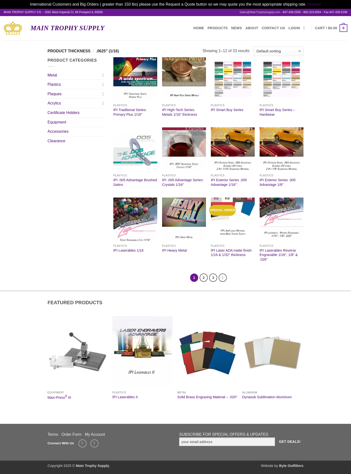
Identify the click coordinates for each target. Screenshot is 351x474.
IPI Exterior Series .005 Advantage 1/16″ (229, 182)
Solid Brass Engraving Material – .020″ (207, 397)
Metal (52, 75)
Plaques (55, 94)
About (251, 28)
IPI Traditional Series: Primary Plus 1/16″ (130, 112)
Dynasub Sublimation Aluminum (267, 397)
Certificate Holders (64, 113)
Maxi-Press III (59, 397)
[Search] (305, 28)
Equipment (57, 122)
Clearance (56, 141)
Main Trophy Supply (67, 28)
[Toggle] (103, 75)
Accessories (58, 131)
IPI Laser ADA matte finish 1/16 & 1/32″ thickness (231, 252)
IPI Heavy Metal (174, 250)
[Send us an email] (82, 443)
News (236, 28)
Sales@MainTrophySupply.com (259, 12)
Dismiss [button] (314, 4)
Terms (53, 434)
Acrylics (54, 103)
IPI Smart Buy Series (227, 110)
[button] (331, 28)
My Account (95, 434)
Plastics (54, 84)
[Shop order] (278, 51)
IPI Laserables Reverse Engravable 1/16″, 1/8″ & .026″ (279, 254)
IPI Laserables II (125, 397)
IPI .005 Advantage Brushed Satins (135, 182)
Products (217, 28)
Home (198, 28)
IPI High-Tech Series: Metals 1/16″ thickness (179, 112)
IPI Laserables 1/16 (128, 250)
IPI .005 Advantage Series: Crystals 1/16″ (183, 182)
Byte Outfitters (291, 466)
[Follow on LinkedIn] (94, 443)
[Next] (223, 278)
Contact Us (273, 28)
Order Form (71, 434)
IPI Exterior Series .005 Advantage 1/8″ (278, 182)
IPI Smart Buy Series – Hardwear (277, 112)
